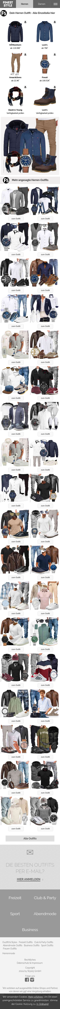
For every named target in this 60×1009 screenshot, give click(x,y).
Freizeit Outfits (25, 942)
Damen (41, 4)
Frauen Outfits (10, 948)
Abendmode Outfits (12, 945)
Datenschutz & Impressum (30, 963)
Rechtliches (30, 959)
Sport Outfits (47, 945)
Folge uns (30, 976)
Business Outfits (31, 945)
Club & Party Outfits (43, 942)
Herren (24, 4)
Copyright (30, 967)
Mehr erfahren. (35, 997)
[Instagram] (27, 981)
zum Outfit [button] (16, 219)
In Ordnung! (42, 1004)
